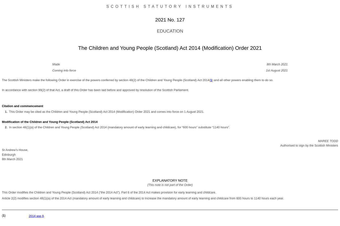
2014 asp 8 (36, 216)
